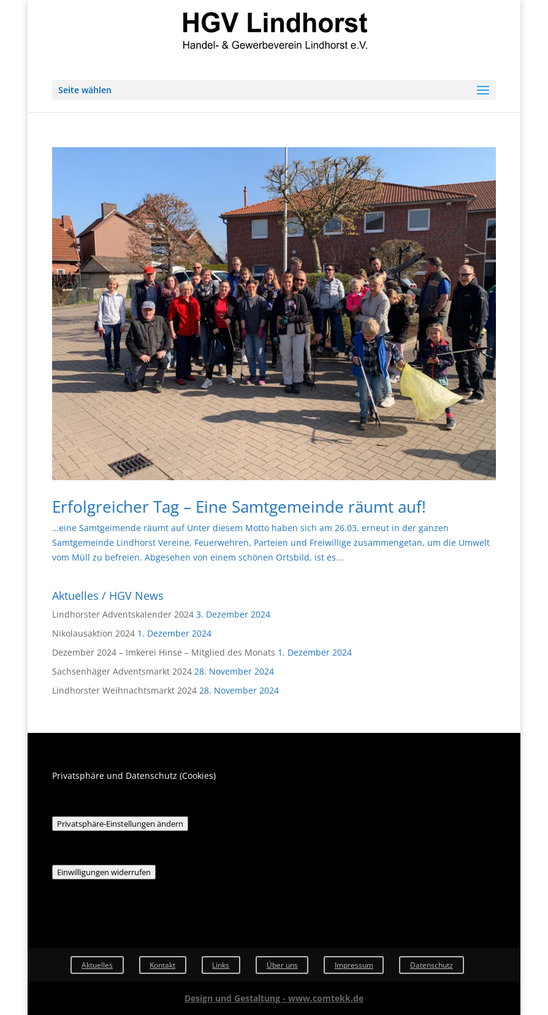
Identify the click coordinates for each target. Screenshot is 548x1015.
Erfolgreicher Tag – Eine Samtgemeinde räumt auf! (239, 507)
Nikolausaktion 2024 (93, 633)
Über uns (282, 965)
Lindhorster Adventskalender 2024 (123, 614)
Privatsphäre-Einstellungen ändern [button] (120, 823)
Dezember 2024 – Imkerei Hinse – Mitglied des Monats (163, 652)
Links (220, 965)
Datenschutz (431, 965)
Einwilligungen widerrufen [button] (104, 872)
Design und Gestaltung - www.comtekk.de (274, 998)
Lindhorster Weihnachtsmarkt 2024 (124, 690)
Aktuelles (97, 965)
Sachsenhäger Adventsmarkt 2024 (122, 671)
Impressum (354, 965)
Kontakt (162, 965)
